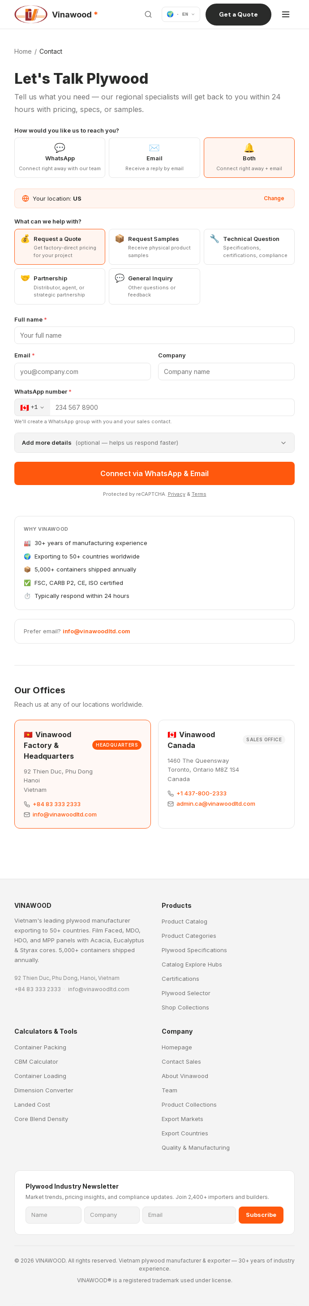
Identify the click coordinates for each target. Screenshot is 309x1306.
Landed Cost (32, 1104)
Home (23, 51)
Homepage (177, 1047)
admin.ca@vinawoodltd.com (215, 803)
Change (274, 198)
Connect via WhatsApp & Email (154, 473)
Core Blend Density (41, 1118)
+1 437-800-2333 (201, 793)
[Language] (181, 14)
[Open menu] (286, 14)
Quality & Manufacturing (196, 1147)
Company (172, 355)
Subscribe (261, 1214)
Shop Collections (185, 1007)
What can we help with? (48, 221)
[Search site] (148, 14)
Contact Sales (181, 1061)
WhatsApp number (43, 391)
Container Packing (40, 1047)
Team (169, 1090)
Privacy (176, 494)
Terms (199, 494)
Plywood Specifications (194, 950)
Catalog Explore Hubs (192, 964)
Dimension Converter (43, 1090)
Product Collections (189, 1104)
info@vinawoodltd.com (96, 631)
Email (24, 355)
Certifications (180, 978)
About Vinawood (185, 1075)
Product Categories (189, 935)
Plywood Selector (186, 993)
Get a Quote (238, 14)
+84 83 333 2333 (57, 804)
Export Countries (185, 1133)
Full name (30, 319)
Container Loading (40, 1075)
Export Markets (182, 1118)
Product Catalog (184, 921)
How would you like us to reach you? (66, 130)
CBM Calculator (36, 1061)
